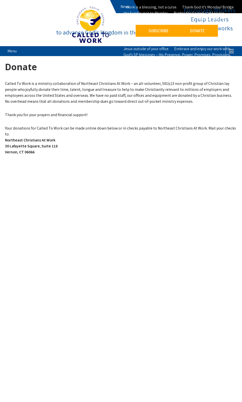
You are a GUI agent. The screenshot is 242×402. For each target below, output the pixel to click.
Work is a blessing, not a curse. (151, 7)
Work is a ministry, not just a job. (166, 19)
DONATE (197, 31)
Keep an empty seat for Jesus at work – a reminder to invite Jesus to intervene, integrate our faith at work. (174, 36)
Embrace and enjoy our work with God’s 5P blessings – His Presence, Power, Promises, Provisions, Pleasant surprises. (177, 54)
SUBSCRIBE (159, 31)
